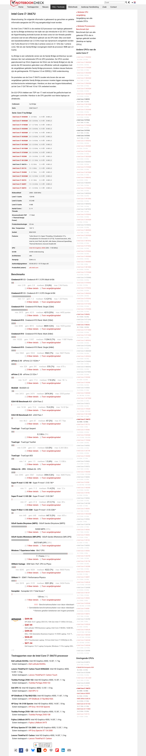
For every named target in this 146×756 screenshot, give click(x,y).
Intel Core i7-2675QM (84, 398)
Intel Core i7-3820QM (20, 132)
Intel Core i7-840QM (83, 393)
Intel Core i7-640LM (83, 582)
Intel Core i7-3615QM (20, 148)
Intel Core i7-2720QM (84, 167)
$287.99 (28, 625)
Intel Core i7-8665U (83, 325)
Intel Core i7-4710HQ (84, 304)
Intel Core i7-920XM (83, 377)
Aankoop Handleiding (90, 7)
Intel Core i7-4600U (83, 508)
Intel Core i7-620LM (83, 624)
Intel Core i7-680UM (83, 635)
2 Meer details (31, 315)
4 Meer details (31, 288)
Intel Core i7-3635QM (20, 140)
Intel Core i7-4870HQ (84, 241)
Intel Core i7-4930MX (84, 146)
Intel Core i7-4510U (83, 540)
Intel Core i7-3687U (19, 188)
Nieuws (45, 7)
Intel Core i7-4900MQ (84, 256)
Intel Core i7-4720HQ (84, 251)
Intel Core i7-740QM (83, 409)
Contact (113, 7)
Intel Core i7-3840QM (20, 121)
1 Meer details (31, 532)
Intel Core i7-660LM (83, 629)
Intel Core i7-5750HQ (84, 288)
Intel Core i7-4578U (83, 493)
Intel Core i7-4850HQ (84, 340)
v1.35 (12, 650)
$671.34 (28, 643)
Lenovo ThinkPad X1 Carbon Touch (43, 675)
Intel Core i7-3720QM (20, 152)
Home (20, 7)
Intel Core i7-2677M (83, 451)
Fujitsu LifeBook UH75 (38, 723)
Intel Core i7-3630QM (20, 136)
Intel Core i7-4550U (83, 551)
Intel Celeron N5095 (83, 693)
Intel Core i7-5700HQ (84, 188)
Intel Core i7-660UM (83, 640)
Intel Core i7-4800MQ (84, 230)
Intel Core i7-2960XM (84, 83)
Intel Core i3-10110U (83, 704)
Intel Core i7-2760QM (84, 125)
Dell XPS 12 (33, 691)
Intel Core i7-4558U (83, 430)
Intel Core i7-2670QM (84, 172)
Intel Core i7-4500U (83, 598)
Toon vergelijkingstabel (50, 288)
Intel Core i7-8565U (83, 314)
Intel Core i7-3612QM (20, 160)
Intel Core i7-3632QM (20, 176)
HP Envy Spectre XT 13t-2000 (41, 730)
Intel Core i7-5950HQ (84, 141)
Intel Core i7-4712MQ (84, 335)
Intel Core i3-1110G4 (83, 709)
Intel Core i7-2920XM (84, 109)
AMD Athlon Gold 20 (83, 698)
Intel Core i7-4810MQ (84, 267)
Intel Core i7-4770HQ (84, 246)
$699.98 (28, 619)
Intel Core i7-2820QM (84, 156)
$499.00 (28, 631)
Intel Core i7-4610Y (83, 593)
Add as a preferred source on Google (42, 745)
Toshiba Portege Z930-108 (39, 715)
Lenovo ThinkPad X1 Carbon (40, 738)
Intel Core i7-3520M (20, 156)
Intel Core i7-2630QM (84, 219)
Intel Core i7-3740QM (20, 125)
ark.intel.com (33, 267)
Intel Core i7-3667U (83, 419)
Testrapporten (33, 7)
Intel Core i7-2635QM (84, 235)
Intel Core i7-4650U (83, 529)
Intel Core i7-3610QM (20, 144)
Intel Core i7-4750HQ (84, 283)
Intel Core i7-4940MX (84, 262)
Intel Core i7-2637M (83, 556)
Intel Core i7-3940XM (20, 117)
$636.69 (28, 637)
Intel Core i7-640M (83, 608)
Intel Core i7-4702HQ (84, 298)
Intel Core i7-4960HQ (84, 293)
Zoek (104, 7)
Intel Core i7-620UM (83, 603)
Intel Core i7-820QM (83, 435)
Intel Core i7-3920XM (20, 129)
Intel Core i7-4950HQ (84, 356)
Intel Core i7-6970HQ (84, 151)
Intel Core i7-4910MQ (84, 198)
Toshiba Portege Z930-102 (39, 683)
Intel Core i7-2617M (83, 561)
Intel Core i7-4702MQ (84, 309)
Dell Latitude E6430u (37, 664)
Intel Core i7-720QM (83, 440)
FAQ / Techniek (58, 7)
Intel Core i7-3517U (19, 168)
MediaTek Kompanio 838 (85, 667)
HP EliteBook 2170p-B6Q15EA (41, 699)
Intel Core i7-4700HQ (84, 214)
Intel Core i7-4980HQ (84, 177)
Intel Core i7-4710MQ (84, 330)
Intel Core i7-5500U (83, 535)
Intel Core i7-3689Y (19, 184)
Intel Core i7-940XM (83, 472)
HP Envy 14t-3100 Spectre (39, 707)
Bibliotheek (72, 7)
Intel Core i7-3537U (19, 180)
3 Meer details (31, 369)
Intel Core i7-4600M (83, 487)
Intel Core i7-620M (83, 482)
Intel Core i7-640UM (83, 645)
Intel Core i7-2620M (83, 566)
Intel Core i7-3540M (20, 172)
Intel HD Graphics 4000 (37, 248)
